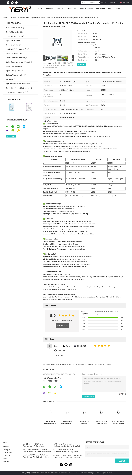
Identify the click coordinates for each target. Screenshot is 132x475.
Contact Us (100, 9)
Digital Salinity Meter (13, 71)
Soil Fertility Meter (12, 32)
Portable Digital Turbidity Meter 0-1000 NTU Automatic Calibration (67, 422)
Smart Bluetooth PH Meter (102, 364)
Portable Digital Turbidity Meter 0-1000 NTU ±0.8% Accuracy (50, 422)
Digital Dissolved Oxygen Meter (17, 62)
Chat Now (112, 2)
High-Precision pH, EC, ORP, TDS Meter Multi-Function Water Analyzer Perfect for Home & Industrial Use (58, 65)
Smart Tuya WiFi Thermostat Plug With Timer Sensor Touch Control (101, 422)
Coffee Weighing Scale (14, 75)
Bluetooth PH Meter (23, 17)
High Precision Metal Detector (17, 84)
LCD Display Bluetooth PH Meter (82, 364)
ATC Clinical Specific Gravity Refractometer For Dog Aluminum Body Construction (67, 445)
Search (102, 2)
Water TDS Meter (12, 54)
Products (49, 9)
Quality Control (86, 9)
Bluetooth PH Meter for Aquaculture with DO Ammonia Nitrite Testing (84, 422)
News (110, 9)
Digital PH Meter (12, 41)
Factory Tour (72, 9)
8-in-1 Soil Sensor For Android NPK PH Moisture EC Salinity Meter (118, 422)
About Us (60, 9)
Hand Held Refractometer (15, 49)
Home (40, 9)
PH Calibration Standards (15, 92)
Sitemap (6, 461)
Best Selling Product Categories (17, 88)
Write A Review (62, 326)
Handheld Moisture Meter (15, 58)
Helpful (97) (61, 350)
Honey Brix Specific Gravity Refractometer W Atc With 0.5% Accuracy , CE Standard (68, 456)
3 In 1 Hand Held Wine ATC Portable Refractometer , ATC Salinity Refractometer (37, 451)
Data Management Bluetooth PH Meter (58, 364)
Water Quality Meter (13, 36)
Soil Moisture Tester (13, 45)
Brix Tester (10, 79)
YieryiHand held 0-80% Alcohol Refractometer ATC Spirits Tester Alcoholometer (34, 445)
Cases (118, 9)
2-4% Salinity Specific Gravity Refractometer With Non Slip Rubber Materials (66, 451)
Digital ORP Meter (12, 66)
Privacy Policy (25, 473)
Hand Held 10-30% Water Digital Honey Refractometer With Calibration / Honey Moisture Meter (36, 456)
